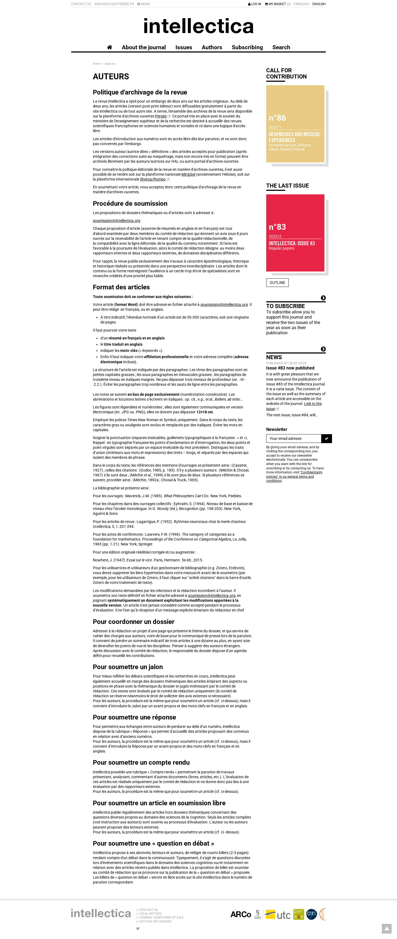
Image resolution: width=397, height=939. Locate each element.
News (143, 4)
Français (301, 4)
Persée (161, 116)
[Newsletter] (293, 438)
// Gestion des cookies (154, 921)
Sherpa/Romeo (152, 179)
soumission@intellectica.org (116, 220)
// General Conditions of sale (160, 917)
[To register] (326, 438)
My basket (278, 4)
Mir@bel (188, 174)
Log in (254, 4)
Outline (277, 282)
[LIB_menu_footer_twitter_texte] (138, 928)
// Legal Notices (149, 913)
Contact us (81, 4)
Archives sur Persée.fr (114, 4)
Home (97, 64)
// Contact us (147, 910)
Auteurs (110, 64)
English (319, 4)
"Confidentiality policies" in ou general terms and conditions (294, 476)
